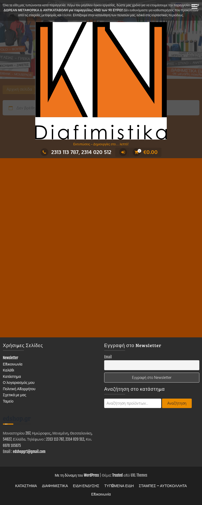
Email (108, 357)
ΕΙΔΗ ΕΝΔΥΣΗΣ (86, 485)
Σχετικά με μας (14, 395)
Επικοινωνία (13, 364)
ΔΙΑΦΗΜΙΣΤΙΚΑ (55, 485)
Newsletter (10, 357)
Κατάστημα (12, 376)
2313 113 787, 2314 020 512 (76, 151)
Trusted (117, 475)
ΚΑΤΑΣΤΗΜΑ (26, 485)
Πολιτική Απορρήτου (19, 389)
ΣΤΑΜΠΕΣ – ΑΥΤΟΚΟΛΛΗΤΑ (163, 485)
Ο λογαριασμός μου (19, 382)
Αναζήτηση (176, 403)
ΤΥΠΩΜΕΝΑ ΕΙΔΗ (119, 485)
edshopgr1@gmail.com (29, 451)
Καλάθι (8, 370)
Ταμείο (8, 401)
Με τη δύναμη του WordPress (77, 475)
